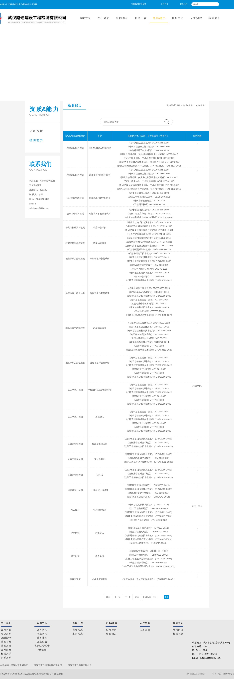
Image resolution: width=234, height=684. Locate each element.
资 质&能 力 (159, 18)
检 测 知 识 (214, 18)
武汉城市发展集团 (19, 665)
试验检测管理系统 (138, 4)
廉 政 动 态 (77, 633)
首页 (178, 105)
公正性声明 (6, 637)
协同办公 (164, 4)
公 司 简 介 (6, 629)
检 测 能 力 (36, 140)
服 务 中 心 (177, 18)
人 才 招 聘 (196, 18)
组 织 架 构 (6, 633)
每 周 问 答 (178, 629)
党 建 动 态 (77, 629)
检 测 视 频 (178, 633)
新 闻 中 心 (122, 18)
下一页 (127, 597)
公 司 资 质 (36, 131)
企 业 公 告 (42, 641)
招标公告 (42, 649)
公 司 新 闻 (42, 629)
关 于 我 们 (104, 18)
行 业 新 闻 (42, 633)
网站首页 (85, 18)
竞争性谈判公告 (42, 645)
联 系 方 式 (6, 657)
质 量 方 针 (6, 645)
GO (166, 597)
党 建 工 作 (140, 18)
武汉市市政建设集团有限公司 (48, 665)
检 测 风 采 (6, 653)
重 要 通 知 (42, 637)
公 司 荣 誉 (6, 649)
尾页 (137, 597)
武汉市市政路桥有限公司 (80, 665)
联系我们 (183, 4)
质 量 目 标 (6, 641)
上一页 (117, 597)
